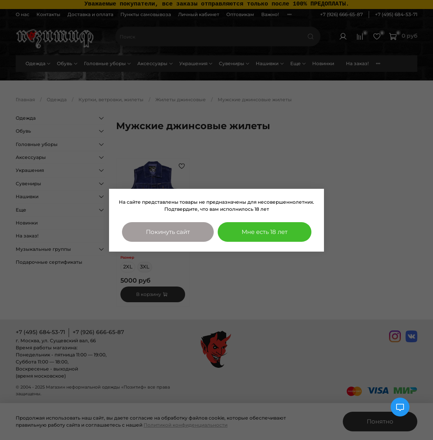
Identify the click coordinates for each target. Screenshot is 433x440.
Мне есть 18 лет (264, 232)
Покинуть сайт (168, 232)
